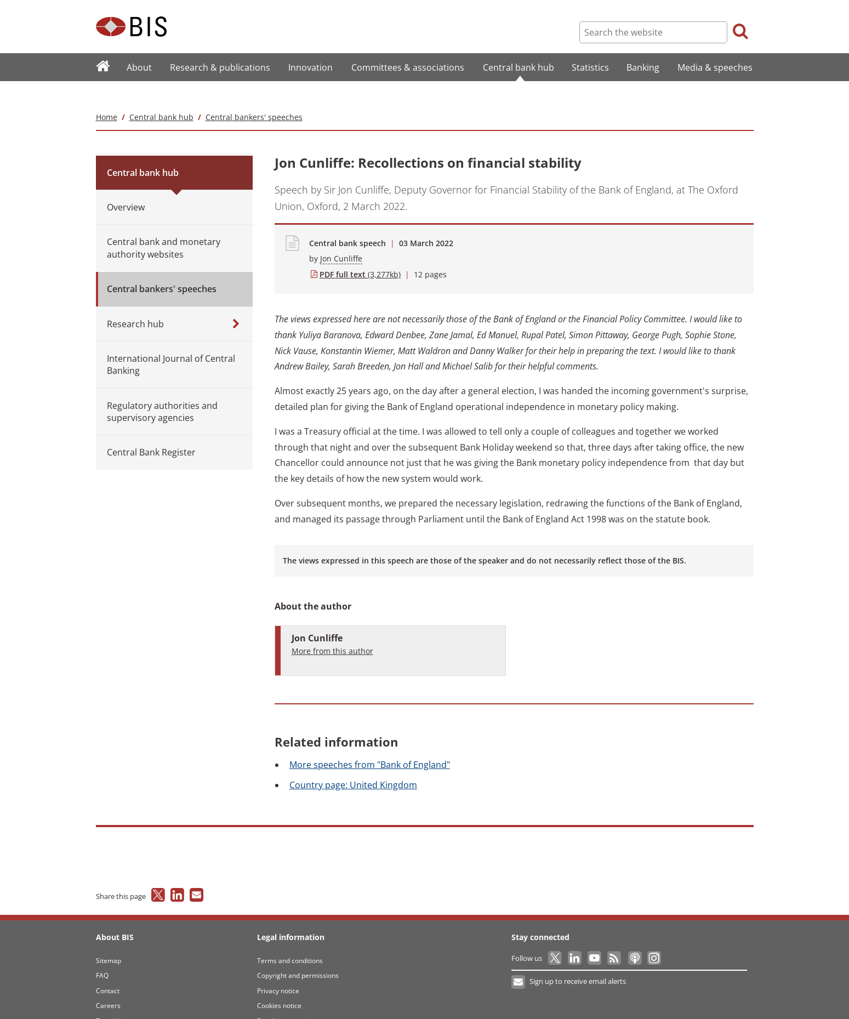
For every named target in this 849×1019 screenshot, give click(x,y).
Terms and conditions (290, 938)
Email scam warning (287, 999)
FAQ (102, 954)
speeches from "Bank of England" (369, 743)
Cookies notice (279, 983)
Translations (115, 999)
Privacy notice (278, 969)
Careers (108, 983)
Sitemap (108, 938)
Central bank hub (161, 95)
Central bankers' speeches (254, 95)
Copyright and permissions (298, 954)
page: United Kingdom (353, 763)
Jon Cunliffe (341, 237)
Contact (107, 969)
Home (106, 95)
